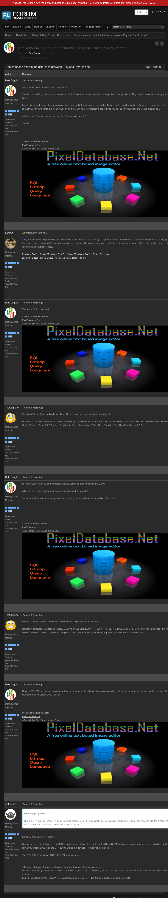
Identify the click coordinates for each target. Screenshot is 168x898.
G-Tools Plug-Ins (77, 258)
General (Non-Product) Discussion (50, 35)
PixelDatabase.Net (31, 145)
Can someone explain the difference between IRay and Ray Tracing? (110, 35)
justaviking (10, 804)
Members (63, 27)
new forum (149, 3)
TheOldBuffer (12, 407)
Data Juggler (35, 53)
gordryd (9, 233)
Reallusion (22, 35)
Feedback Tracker (93, 27)
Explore (17, 27)
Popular (38, 27)
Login (152, 11)
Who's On (76, 27)
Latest (27, 27)
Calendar (50, 27)
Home (6, 27)
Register (162, 11)
